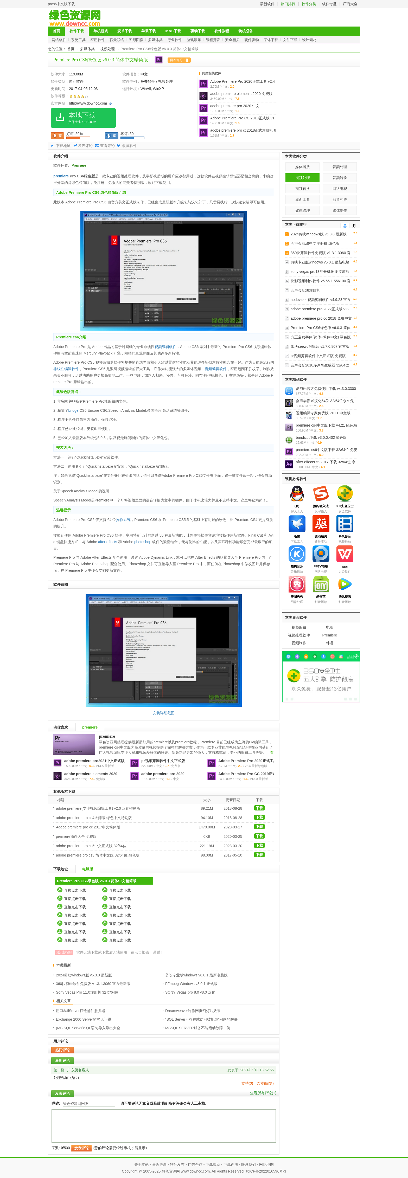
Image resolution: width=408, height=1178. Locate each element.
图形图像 (136, 40)
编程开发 (213, 40)
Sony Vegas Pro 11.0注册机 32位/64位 (87, 992)
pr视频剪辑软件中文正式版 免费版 (318, 356)
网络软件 (59, 40)
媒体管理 (302, 210)
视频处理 (107, 49)
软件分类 (309, 4)
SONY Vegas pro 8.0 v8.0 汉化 (190, 992)
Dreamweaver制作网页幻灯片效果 (193, 1011)
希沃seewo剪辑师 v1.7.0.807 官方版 (320, 346)
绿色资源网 (171, 1171)
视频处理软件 (299, 635)
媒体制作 (340, 210)
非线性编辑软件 (66, 369)
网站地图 (266, 1164)
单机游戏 (100, 31)
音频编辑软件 (216, 369)
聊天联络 (117, 40)
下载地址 (63, 146)
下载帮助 (213, 1164)
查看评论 (107, 146)
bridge (73, 410)
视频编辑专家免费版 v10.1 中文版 (323, 413)
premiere (61, 176)
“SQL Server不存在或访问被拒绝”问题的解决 (201, 1019)
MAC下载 (173, 31)
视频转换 (302, 188)
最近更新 (159, 1164)
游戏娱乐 (194, 40)
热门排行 (288, 4)
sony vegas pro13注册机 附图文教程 (320, 271)
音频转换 (340, 178)
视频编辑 (299, 627)
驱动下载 (197, 31)
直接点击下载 (75, 890)
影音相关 (340, 199)
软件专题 (329, 4)
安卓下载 (124, 31)
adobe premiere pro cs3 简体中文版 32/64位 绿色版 (97, 855)
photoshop (142, 542)
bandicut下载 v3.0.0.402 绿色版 (321, 437)
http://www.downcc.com (88, 103)
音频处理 (340, 167)
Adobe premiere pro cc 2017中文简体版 (88, 827)
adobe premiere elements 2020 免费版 (241, 94)
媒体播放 (302, 167)
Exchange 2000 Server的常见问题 (83, 1019)
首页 (56, 31)
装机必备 (245, 31)
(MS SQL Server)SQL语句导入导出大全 (88, 1028)
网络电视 (340, 188)
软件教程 (221, 31)
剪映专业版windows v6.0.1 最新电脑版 (196, 975)
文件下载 (290, 40)
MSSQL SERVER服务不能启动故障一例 (197, 1028)
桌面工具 (302, 199)
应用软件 (98, 40)
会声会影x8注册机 (305, 290)
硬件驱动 (252, 40)
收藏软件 (129, 146)
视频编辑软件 (165, 347)
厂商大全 (350, 4)
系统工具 (79, 40)
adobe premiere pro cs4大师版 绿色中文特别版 (94, 818)
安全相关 (233, 40)
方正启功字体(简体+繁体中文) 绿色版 (321, 337)
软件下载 (76, 31)
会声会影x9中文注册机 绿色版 (315, 243)
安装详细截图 (164, 713)
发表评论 (85, 146)
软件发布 (177, 1164)
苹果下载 (148, 31)
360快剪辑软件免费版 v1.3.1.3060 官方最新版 (93, 984)
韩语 (329, 643)
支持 (247, 1083)
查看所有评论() (263, 1093)
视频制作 (299, 643)
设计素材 (310, 40)
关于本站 (141, 1164)
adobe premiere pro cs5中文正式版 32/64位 (91, 846)
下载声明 (231, 1164)
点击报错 (65, 952)
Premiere (79, 165)
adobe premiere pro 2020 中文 (234, 106)
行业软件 (175, 40)
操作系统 (123, 520)
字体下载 (271, 40)
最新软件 (267, 4)
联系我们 (248, 1164)
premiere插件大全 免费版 (76, 836)
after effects (107, 542)
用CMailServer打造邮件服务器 (80, 1011)
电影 (329, 627)
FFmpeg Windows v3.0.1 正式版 (191, 984)
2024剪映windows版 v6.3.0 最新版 (84, 975)
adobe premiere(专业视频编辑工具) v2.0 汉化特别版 (98, 808)
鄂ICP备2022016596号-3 (266, 1171)
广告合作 (195, 1164)
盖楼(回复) (265, 1083)
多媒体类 (156, 40)
